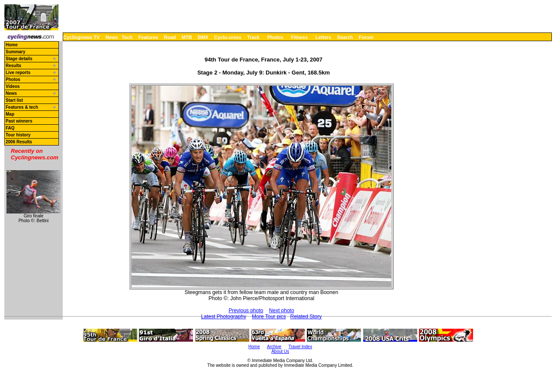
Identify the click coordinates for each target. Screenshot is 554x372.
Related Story (306, 317)
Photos (275, 37)
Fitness (299, 37)
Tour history (18, 135)
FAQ (10, 128)
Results (13, 65)
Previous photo (246, 310)
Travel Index (300, 346)
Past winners (19, 121)
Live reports (18, 72)
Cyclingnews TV (81, 37)
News (112, 37)
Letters (324, 37)
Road (170, 37)
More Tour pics (269, 317)
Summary (16, 51)
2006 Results (19, 141)
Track (253, 37)
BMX (203, 37)
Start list (14, 100)
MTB (187, 37)
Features (148, 37)
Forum (366, 37)
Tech (127, 37)
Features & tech (22, 107)
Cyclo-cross (228, 37)
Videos (13, 86)
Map (10, 114)
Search (345, 37)
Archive (274, 346)
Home (12, 44)
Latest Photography (223, 317)
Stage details (19, 58)
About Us (280, 351)
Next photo (281, 310)
